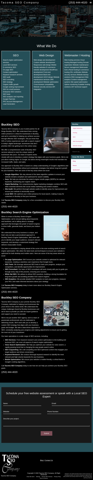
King (74, 161)
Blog (41, 460)
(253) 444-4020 (78, 2)
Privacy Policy (89, 476)
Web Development (78, 141)
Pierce (75, 165)
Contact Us (49, 460)
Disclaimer (67, 473)
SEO (74, 137)
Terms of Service (88, 477)
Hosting (75, 132)
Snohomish (76, 170)
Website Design (77, 145)
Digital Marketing (77, 128)
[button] (90, 2)
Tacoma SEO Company (20, 2)
